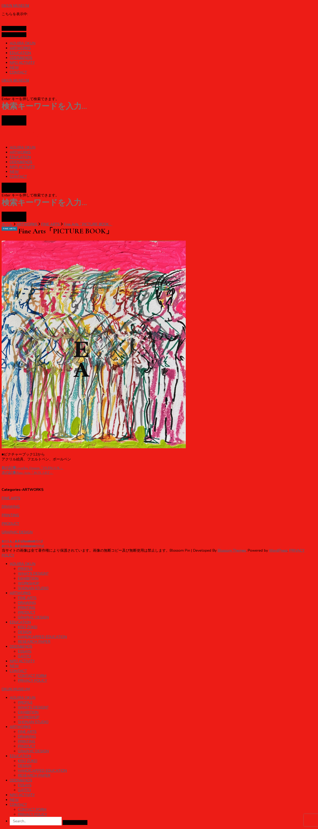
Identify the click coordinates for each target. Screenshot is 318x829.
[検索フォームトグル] (14, 91)
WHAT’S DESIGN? (33, 573)
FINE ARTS (9, 228)
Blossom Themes (232, 550)
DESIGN (24, 632)
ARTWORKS (20, 48)
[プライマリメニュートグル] (14, 28)
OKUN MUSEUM (15, 6)
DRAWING (11, 506)
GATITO (24, 656)
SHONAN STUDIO (33, 588)
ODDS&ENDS (21, 57)
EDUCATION (20, 52)
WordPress (278, 550)
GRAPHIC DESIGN (17, 532)
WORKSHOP (28, 583)
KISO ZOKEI (27, 627)
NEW (14, 67)
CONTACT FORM (32, 675)
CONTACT (18, 72)
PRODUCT (10, 523)
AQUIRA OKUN (22, 43)
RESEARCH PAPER (34, 641)
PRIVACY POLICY (32, 680)
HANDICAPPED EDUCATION (42, 636)
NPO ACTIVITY (22, 62)
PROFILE (25, 568)
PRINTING (10, 515)
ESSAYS (24, 651)
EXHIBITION (28, 578)
